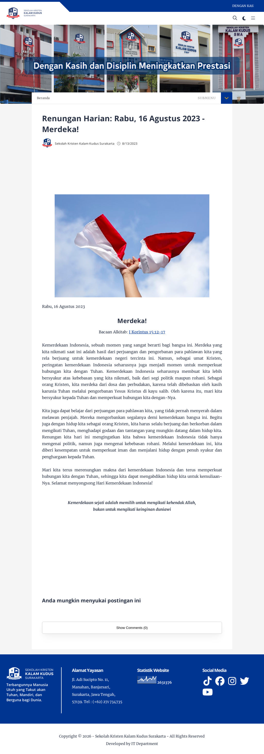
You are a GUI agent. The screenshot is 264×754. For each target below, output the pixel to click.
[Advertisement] (132, 169)
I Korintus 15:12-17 (147, 332)
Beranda (43, 98)
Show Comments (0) (131, 628)
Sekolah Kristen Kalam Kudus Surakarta (130, 736)
